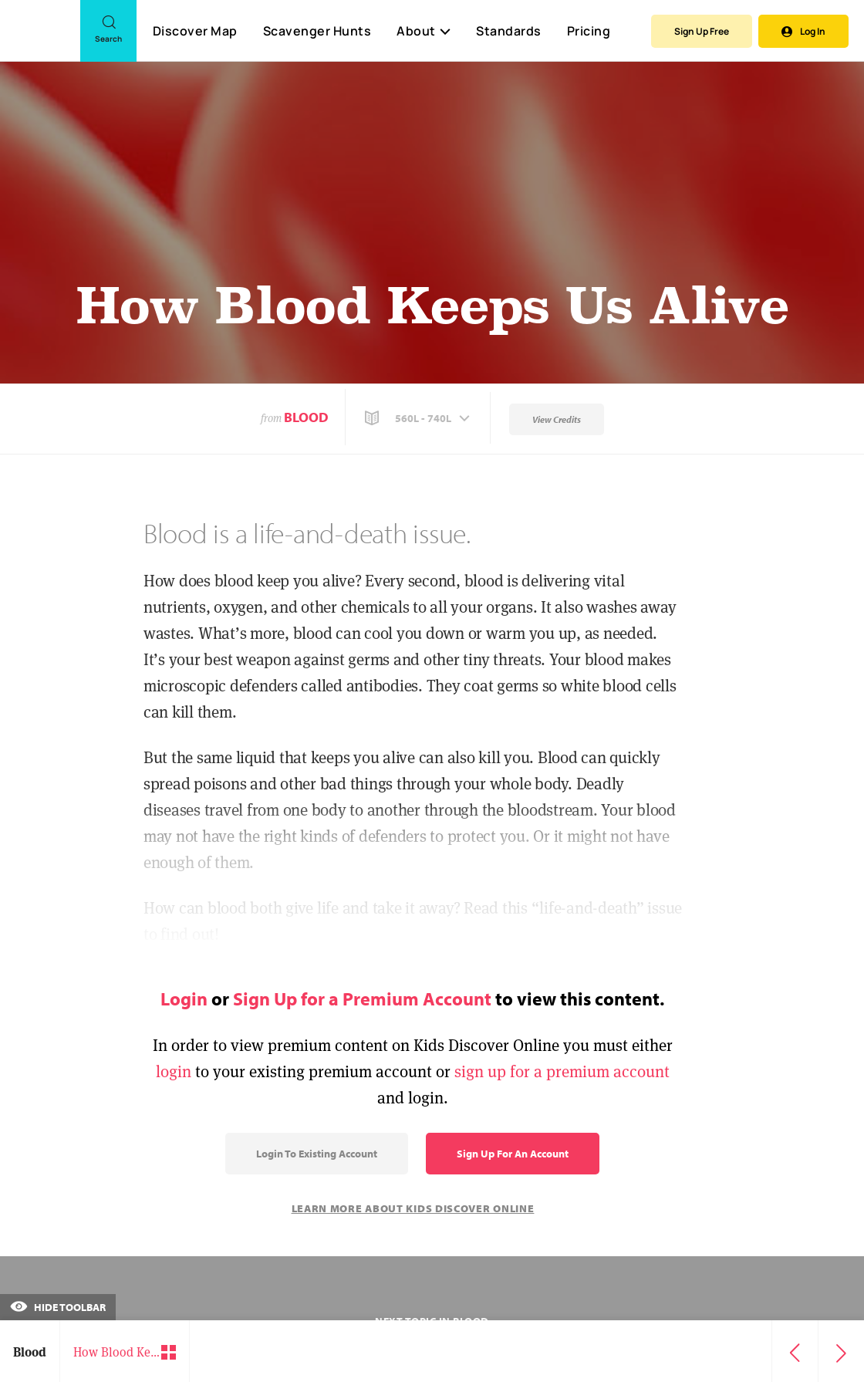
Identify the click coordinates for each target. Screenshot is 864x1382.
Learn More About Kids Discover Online (413, 1208)
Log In (803, 31)
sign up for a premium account (562, 1071)
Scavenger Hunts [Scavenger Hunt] (316, 31)
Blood (306, 417)
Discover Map (195, 31)
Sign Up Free (701, 31)
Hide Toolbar (58, 1307)
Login (184, 998)
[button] (419, 418)
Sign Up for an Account (513, 1154)
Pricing (589, 30)
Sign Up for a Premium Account (362, 998)
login (173, 1071)
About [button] (424, 30)
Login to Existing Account (316, 1154)
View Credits (556, 419)
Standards (509, 30)
